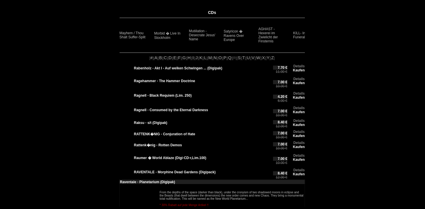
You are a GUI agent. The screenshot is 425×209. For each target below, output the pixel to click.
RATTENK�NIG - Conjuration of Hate (164, 134)
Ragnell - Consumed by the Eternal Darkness (171, 110)
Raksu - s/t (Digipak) (150, 123)
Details (299, 66)
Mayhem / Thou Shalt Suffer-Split (133, 35)
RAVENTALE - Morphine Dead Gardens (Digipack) (175, 172)
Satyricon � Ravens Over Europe (234, 35)
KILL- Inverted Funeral (304, 35)
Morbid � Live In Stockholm (167, 35)
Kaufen (299, 70)
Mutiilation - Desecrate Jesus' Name (202, 35)
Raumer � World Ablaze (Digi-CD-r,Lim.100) (170, 158)
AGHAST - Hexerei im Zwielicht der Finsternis (268, 35)
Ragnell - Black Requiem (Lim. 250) (163, 95)
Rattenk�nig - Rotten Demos (158, 145)
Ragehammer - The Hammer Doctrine (164, 81)
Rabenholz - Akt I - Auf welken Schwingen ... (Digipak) (178, 68)
